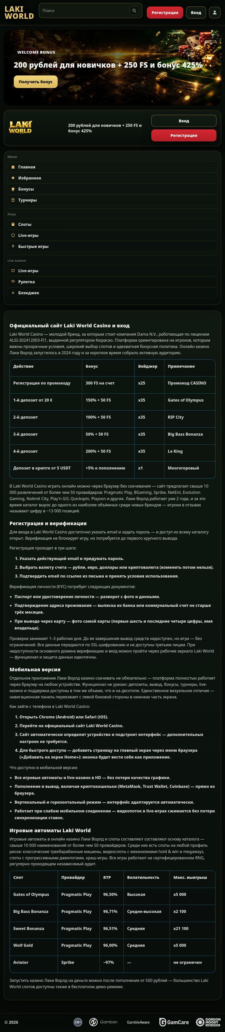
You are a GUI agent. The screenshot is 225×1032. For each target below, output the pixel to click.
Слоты (21, 224)
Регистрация (165, 12)
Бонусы (22, 189)
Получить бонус (36, 81)
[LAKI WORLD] (19, 13)
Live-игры (24, 235)
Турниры (23, 200)
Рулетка (22, 282)
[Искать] (134, 10)
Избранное (25, 178)
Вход (196, 12)
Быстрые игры (29, 246)
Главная (22, 167)
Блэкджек (24, 293)
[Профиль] (214, 12)
